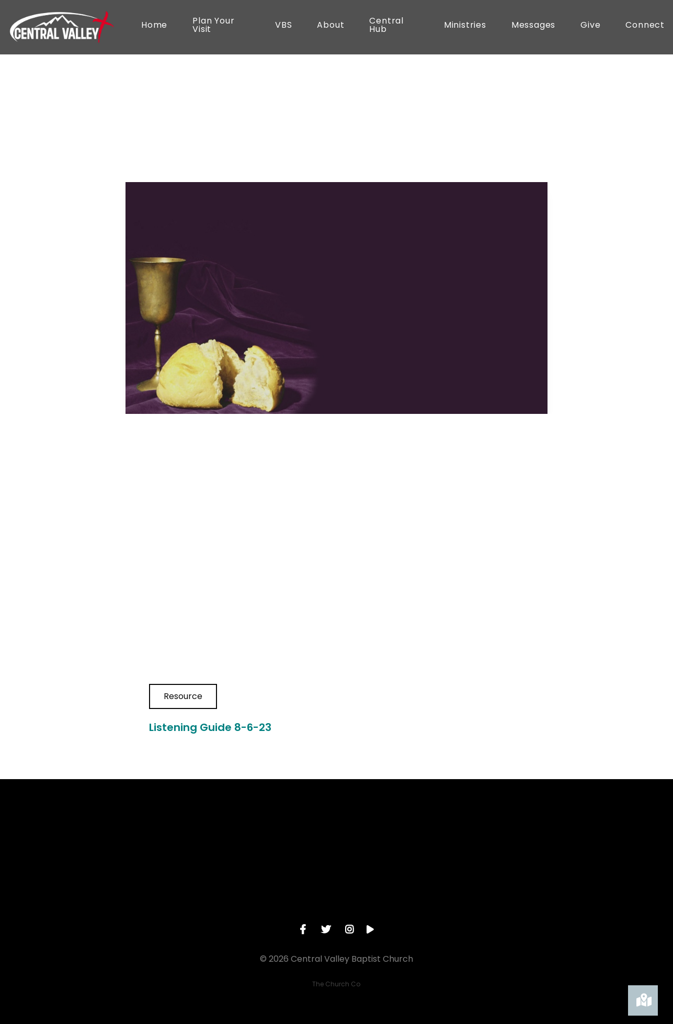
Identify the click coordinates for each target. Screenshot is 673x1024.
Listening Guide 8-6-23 (210, 727)
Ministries (465, 26)
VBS (283, 26)
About (330, 26)
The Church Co (336, 984)
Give (590, 26)
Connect (645, 26)
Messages (533, 26)
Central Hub (386, 26)
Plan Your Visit (213, 26)
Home (154, 26)
